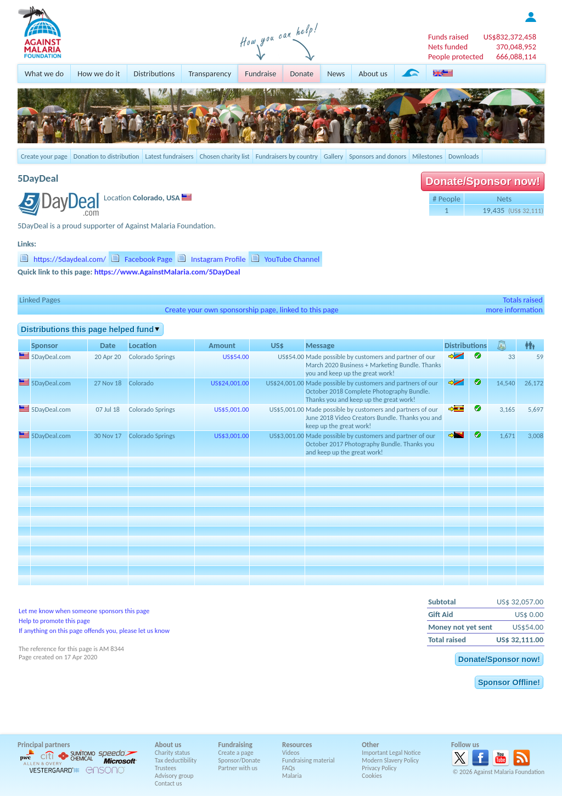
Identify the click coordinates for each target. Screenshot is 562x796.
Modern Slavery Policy (390, 760)
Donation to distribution (106, 156)
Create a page (236, 752)
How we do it (98, 74)
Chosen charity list (225, 156)
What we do (44, 74)
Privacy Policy (379, 768)
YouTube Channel (292, 259)
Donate (301, 74)
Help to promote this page (54, 620)
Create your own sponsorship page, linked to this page (251, 310)
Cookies (372, 776)
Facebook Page (148, 259)
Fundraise (260, 74)
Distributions (154, 74)
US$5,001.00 (231, 409)
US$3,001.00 (231, 435)
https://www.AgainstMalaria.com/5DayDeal (167, 272)
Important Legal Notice (391, 752)
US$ (510, 37)
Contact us (168, 783)
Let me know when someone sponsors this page (84, 611)
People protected (456, 56)
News (336, 74)
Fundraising (235, 745)
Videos (291, 752)
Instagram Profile (218, 259)
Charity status (172, 752)
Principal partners (44, 745)
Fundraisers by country (287, 156)
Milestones (427, 156)
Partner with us (238, 768)
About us (372, 74)
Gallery (333, 156)
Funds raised (448, 37)
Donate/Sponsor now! (482, 181)
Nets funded (448, 47)
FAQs (288, 768)
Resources (297, 745)
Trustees (165, 768)
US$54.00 (236, 356)
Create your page (44, 156)
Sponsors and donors (377, 156)
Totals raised (523, 300)
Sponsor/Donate (239, 760)
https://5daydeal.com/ (69, 259)
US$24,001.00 (230, 383)
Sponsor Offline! (509, 682)
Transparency (209, 74)
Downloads (463, 156)
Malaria (292, 776)
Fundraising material (308, 760)
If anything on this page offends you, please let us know (94, 630)
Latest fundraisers (169, 156)
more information (514, 310)
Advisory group (174, 776)
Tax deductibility (175, 760)
